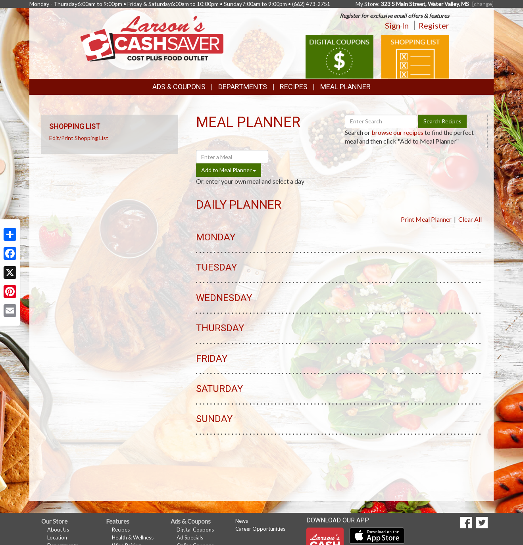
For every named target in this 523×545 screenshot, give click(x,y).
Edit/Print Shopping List (78, 137)
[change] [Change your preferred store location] (483, 3)
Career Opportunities (260, 529)
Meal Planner (345, 87)
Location (57, 537)
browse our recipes (397, 132)
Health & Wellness (133, 537)
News (241, 521)
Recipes (294, 87)
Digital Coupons (195, 529)
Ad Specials (190, 537)
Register (434, 25)
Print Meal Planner (426, 219)
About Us (58, 529)
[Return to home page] (151, 38)
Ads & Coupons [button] (179, 87)
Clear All (470, 219)
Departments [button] (242, 87)
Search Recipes (442, 121)
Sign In (397, 25)
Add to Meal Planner (228, 170)
